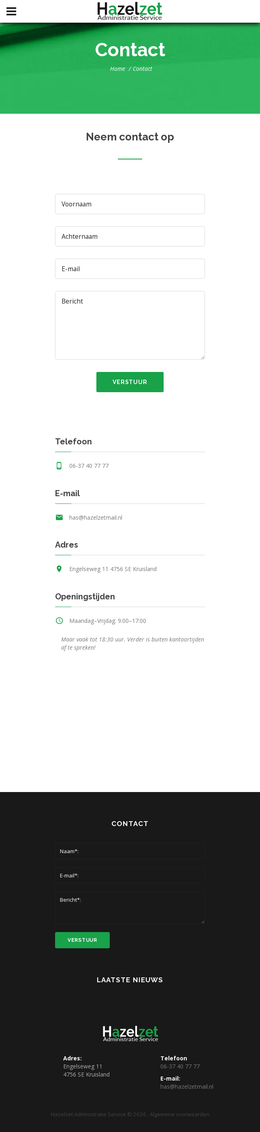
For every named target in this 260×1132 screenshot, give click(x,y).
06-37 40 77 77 (89, 465)
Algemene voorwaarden (179, 1114)
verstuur (130, 382)
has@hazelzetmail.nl (95, 517)
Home (117, 68)
